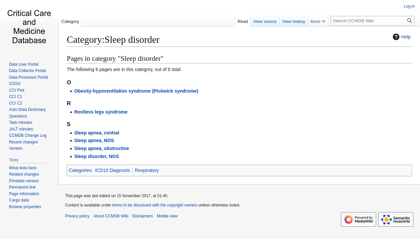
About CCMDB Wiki (110, 216)
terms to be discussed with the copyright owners (154, 205)
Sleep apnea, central (96, 132)
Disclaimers (142, 216)
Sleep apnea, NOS (94, 140)
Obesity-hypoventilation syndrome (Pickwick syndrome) (136, 91)
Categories (80, 170)
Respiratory (147, 170)
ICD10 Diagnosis (112, 170)
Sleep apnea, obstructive (101, 148)
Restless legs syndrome (100, 112)
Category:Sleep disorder (113, 39)
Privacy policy (77, 216)
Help (401, 37)
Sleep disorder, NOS (96, 156)
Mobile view (167, 216)
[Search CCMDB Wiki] (373, 21)
